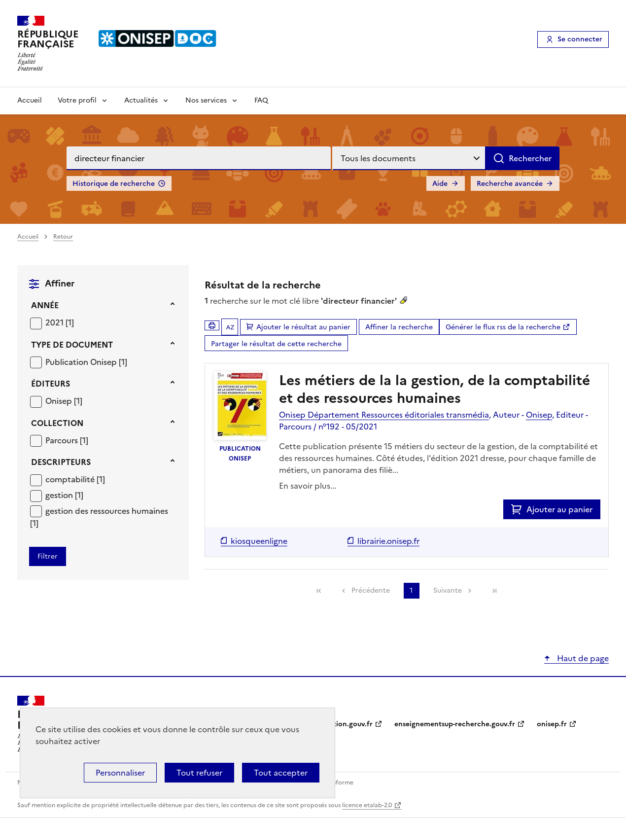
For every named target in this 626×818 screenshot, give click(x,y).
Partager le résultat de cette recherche (276, 344)
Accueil (29, 100)
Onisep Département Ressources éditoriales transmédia (384, 415)
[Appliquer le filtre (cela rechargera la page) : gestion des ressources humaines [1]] (99, 517)
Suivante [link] (447, 590)
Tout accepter (281, 773)
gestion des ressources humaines (106, 511)
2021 (55, 322)
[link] (319, 591)
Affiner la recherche (399, 327)
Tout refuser (199, 773)
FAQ (261, 100)
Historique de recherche (113, 183)
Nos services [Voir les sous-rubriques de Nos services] (206, 100)
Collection (57, 423)
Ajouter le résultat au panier (303, 327)
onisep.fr (552, 724)
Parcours (62, 440)
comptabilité (71, 479)
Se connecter (579, 39)
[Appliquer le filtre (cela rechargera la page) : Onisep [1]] (63, 400)
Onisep (59, 401)
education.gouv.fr (343, 724)
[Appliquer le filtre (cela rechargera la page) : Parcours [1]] (66, 440)
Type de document (72, 345)
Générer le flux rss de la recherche (503, 327)
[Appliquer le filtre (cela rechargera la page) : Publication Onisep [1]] (86, 361)
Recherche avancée (510, 183)
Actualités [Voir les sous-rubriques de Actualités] (141, 100)
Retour (63, 236)
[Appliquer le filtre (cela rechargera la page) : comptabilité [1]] (75, 479)
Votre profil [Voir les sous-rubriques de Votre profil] (77, 100)
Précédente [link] (370, 590)
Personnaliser (120, 773)
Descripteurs (61, 462)
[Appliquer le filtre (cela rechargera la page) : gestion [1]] (64, 494)
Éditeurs (50, 384)
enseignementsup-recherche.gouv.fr (454, 724)
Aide (440, 183)
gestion (60, 495)
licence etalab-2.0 (367, 805)
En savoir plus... (307, 486)
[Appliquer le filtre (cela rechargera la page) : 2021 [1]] (59, 322)
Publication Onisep (82, 362)
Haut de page (582, 658)
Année (45, 305)
